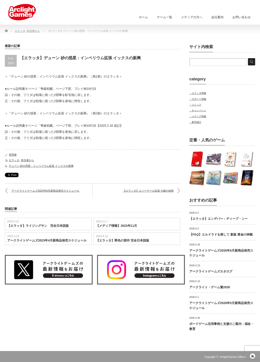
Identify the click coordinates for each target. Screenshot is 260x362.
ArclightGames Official (233, 356)
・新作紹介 (195, 122)
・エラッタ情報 (197, 93)
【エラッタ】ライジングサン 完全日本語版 (38, 225)
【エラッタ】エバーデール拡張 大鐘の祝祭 (148, 190)
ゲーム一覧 (164, 17)
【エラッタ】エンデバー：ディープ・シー (218, 218)
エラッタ (14, 160)
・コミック (195, 104)
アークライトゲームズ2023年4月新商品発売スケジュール (47, 240)
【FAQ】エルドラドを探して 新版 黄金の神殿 (221, 234)
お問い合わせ (241, 17)
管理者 (13, 154)
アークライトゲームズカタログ (210, 271)
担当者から (27, 160)
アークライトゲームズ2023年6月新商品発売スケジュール (45, 190)
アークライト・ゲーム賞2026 (209, 287)
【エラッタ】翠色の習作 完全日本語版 (122, 240)
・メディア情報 (197, 116)
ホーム (143, 17)
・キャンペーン (197, 110)
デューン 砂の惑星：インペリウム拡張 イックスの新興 (41, 165)
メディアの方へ (191, 17)
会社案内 (217, 17)
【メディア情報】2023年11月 (116, 225)
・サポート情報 (197, 99)
